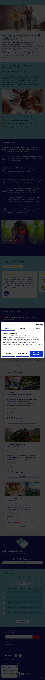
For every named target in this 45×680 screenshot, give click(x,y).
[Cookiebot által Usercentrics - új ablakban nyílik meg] (37, 324)
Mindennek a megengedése (36, 353)
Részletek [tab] (22, 328)
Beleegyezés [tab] (8, 328)
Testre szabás (22, 353)
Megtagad (8, 353)
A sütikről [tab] (37, 328)
